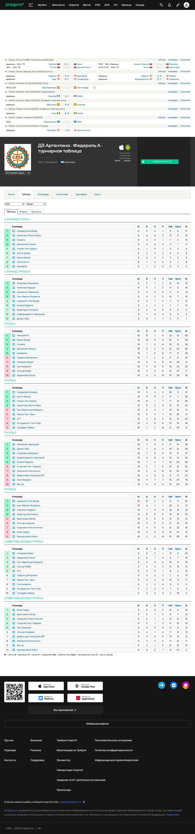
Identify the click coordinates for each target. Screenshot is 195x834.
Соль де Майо (24, 371)
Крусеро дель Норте (27, 536)
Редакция (10, 750)
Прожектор (63, 760)
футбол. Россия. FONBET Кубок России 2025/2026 (31, 60)
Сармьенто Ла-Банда (28, 301)
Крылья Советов (141, 64)
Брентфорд (82, 76)
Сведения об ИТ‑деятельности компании (81, 780)
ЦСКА (146, 67)
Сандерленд (82, 79)
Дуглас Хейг (23, 318)
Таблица (26, 194)
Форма (23, 211)
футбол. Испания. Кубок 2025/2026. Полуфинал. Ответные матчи (37, 100)
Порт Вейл (51, 130)
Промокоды (64, 789)
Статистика (62, 194)
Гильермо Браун (25, 362)
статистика (185, 59)
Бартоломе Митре (26, 518)
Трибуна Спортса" (67, 740)
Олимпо (21, 240)
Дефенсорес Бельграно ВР (30, 475)
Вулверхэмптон (142, 79)
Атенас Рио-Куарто (27, 248)
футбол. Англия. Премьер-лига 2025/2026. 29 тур (30, 71)
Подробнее (172, 814)
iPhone (117, 160)
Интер (80, 113)
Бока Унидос (23, 532)
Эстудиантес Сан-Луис (29, 423)
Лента (11, 194)
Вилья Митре (23, 257)
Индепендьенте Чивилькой (30, 314)
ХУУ (19, 418)
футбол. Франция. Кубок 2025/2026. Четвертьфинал (32, 91)
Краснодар (174, 67)
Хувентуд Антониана (27, 309)
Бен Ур (20, 484)
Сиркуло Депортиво (27, 357)
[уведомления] (169, 5)
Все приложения (65, 710)
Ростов (53, 67)
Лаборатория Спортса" (70, 770)
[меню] (31, 5)
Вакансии (36, 740)
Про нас (8, 740)
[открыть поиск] (161, 5)
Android (127, 160)
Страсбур (52, 96)
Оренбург (174, 64)
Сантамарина (24, 366)
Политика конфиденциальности (114, 750)
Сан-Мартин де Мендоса (30, 410)
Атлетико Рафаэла (26, 287)
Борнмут (52, 76)
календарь (172, 59)
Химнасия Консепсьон (28, 471)
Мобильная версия (97, 723)
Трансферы (81, 194)
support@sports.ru (70, 802)
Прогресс (36, 211)
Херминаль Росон (26, 375)
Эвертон (145, 76)
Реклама (35, 750)
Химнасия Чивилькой (28, 292)
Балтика (52, 64)
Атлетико (81, 104)
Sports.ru (13, 810)
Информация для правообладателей (116, 760)
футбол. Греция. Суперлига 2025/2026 (26, 117)
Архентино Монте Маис (29, 235)
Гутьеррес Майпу (26, 427)
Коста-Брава (23, 253)
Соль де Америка (26, 523)
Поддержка (37, 760)
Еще (97, 194)
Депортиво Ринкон (26, 244)
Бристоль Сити (84, 130)
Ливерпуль (174, 79)
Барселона (51, 104)
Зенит (79, 64)
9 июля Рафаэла (25, 305)
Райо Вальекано (49, 87)
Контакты (10, 760)
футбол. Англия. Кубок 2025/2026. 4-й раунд (28, 126)
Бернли (173, 76)
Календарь (43, 194)
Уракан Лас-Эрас (26, 414)
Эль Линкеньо (24, 479)
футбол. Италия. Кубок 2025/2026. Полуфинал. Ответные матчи (37, 109)
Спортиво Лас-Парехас (29, 466)
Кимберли (22, 266)
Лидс (54, 79)
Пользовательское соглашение (113, 740)
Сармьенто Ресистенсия (30, 527)
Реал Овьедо (83, 87)
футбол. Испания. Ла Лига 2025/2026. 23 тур (28, 83)
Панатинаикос (50, 122)
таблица (161, 59)
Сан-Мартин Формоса (28, 296)
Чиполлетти (23, 262)
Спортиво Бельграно (27, 283)
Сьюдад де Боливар (27, 231)
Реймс (80, 96)
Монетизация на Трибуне (71, 750)
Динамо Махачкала (84, 67)
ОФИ (79, 122)
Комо (54, 113)
